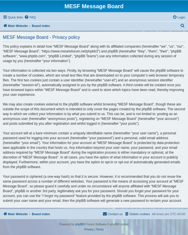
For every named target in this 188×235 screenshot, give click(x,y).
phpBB (79, 224)
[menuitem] (30, 17)
